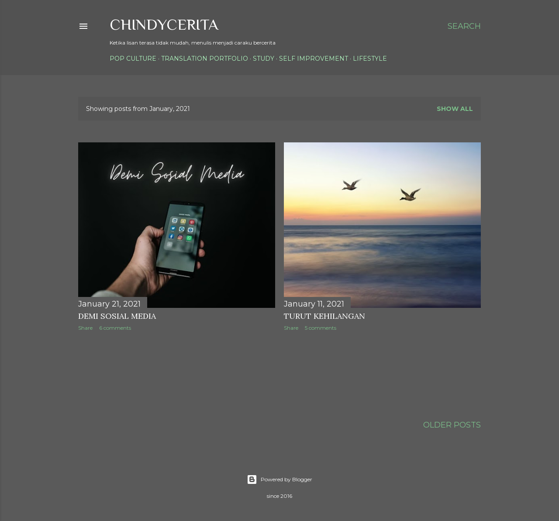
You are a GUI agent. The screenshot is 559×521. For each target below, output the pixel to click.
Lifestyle (370, 58)
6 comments (115, 327)
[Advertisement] (237, 372)
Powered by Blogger (279, 479)
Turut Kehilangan (324, 316)
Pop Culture (133, 58)
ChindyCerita (164, 24)
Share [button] (85, 327)
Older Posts (452, 425)
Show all (455, 109)
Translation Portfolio (204, 58)
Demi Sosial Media (117, 316)
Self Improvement (313, 58)
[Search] (464, 26)
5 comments (320, 327)
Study (263, 58)
